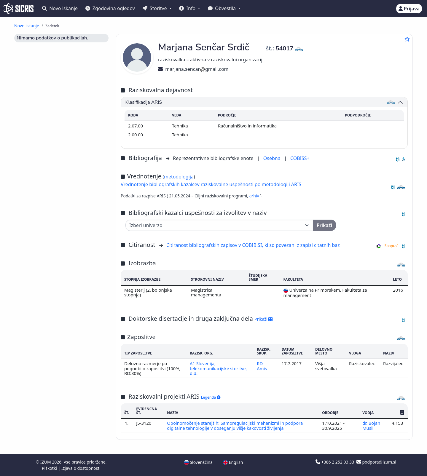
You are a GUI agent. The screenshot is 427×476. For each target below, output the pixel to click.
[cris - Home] (19, 8)
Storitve (155, 8)
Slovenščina (198, 462)
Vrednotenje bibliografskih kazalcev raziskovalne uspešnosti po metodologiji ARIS (211, 184)
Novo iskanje (60, 8)
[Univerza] (219, 225)
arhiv (254, 196)
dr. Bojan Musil (371, 425)
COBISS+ (300, 158)
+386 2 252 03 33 (335, 462)
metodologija (179, 176)
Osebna (272, 158)
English (233, 462)
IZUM (46, 462)
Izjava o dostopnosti (81, 468)
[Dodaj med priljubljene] (407, 39)
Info (188, 8)
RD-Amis (262, 365)
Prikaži (263, 319)
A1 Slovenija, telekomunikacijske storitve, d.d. (218, 368)
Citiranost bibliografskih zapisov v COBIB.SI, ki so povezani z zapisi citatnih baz (253, 245)
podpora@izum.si (376, 462)
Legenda (211, 397)
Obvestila (222, 8)
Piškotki (50, 468)
